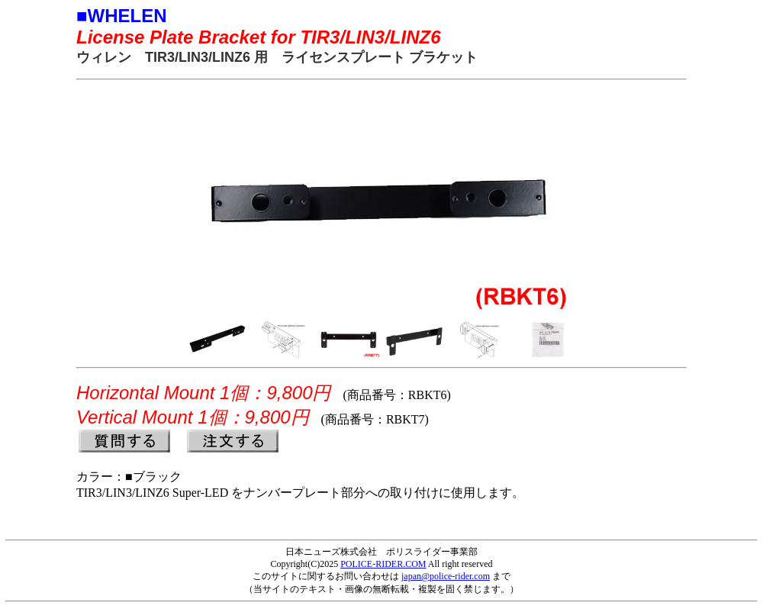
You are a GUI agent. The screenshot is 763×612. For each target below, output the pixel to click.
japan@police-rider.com (445, 576)
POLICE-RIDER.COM (383, 564)
